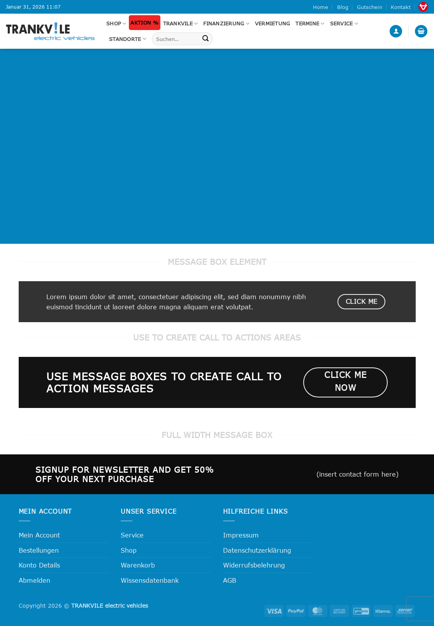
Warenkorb (138, 565)
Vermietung (272, 23)
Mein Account (39, 535)
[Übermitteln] (205, 39)
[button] (396, 31)
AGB (229, 580)
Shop (116, 23)
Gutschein (369, 7)
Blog (342, 7)
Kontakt (401, 7)
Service (344, 23)
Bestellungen (39, 550)
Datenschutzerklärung (257, 550)
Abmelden (34, 580)
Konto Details (39, 565)
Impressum (241, 535)
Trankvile (180, 23)
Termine (309, 23)
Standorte (127, 39)
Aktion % (144, 23)
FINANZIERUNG (226, 23)
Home (320, 7)
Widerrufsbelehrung (254, 565)
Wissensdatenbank (150, 580)
